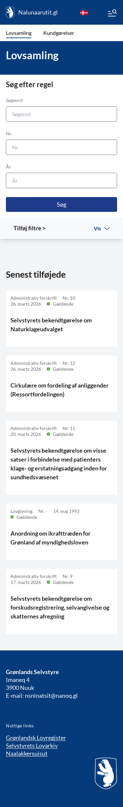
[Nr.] (61, 147)
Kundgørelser (58, 33)
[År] (61, 180)
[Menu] (112, 14)
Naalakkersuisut (27, 753)
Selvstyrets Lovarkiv (32, 745)
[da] (84, 12)
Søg (61, 204)
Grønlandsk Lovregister (36, 737)
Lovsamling (18, 33)
